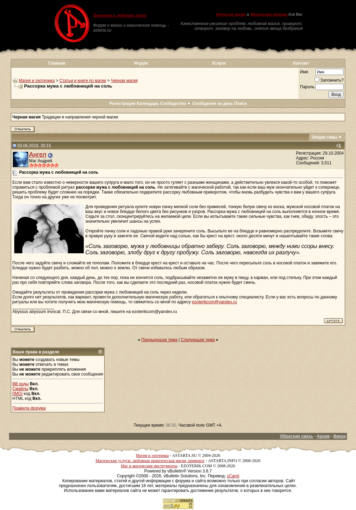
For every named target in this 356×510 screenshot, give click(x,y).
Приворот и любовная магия (119, 15)
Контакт (301, 63)
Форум (141, 63)
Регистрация (122, 103)
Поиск (240, 103)
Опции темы (325, 137)
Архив (323, 436)
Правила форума (29, 408)
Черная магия (124, 80)
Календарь (148, 103)
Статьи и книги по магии (82, 80)
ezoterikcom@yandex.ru (214, 301)
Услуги (219, 63)
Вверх (339, 436)
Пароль (307, 86)
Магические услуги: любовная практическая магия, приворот (150, 460)
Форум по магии (231, 14)
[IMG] (18, 393)
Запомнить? (329, 80)
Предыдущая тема (159, 339)
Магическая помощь (268, 14)
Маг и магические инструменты (149, 465)
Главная (56, 63)
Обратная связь (296, 436)
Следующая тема (198, 339)
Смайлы (21, 388)
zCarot (233, 476)
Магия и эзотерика (37, 80)
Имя (304, 71)
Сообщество (175, 103)
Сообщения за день (212, 103)
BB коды (21, 383)
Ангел (38, 154)
